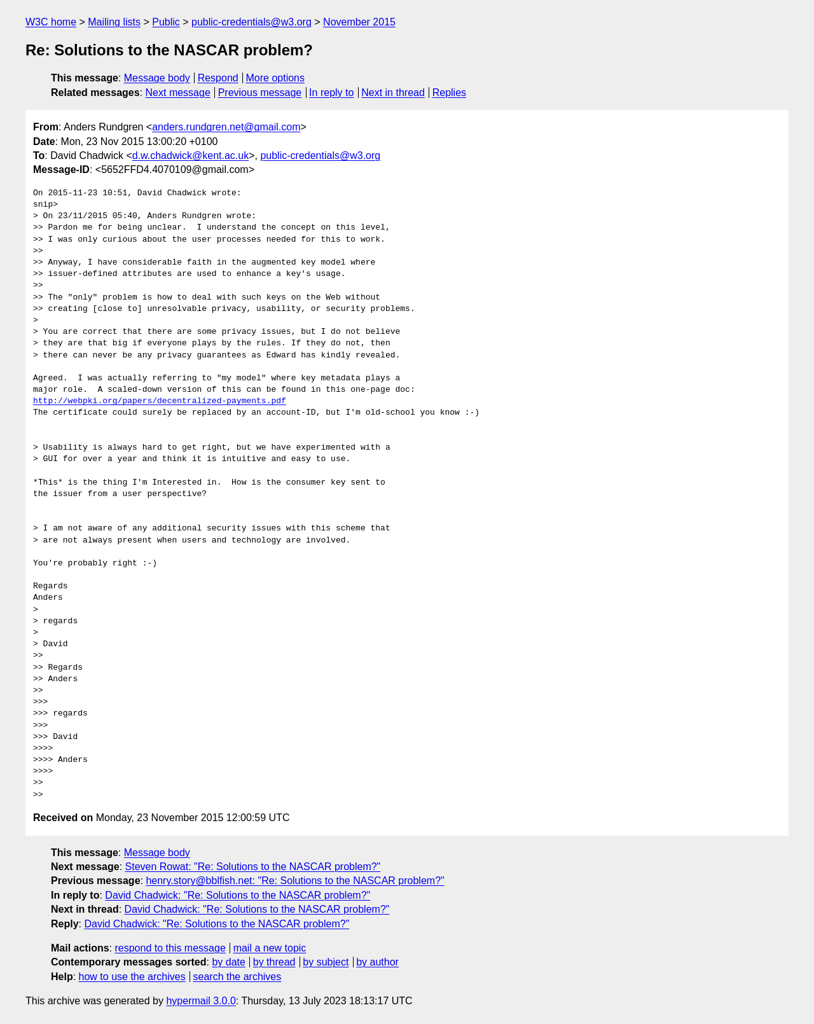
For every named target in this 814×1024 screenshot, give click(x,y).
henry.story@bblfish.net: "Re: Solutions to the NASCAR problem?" (295, 880)
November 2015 (359, 22)
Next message (178, 92)
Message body (157, 78)
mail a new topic (270, 948)
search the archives (237, 976)
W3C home (50, 22)
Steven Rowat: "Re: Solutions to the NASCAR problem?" (253, 866)
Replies (449, 92)
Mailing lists (114, 22)
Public (166, 22)
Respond (218, 78)
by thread (274, 962)
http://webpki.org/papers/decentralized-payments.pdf (159, 401)
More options (275, 78)
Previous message (260, 92)
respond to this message (169, 948)
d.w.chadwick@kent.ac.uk (190, 155)
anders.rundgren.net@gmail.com (226, 126)
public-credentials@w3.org (251, 22)
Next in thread (393, 92)
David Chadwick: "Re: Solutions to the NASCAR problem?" (237, 895)
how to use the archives (132, 976)
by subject (325, 962)
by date (228, 962)
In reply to (331, 92)
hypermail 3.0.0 (200, 1000)
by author (377, 962)
